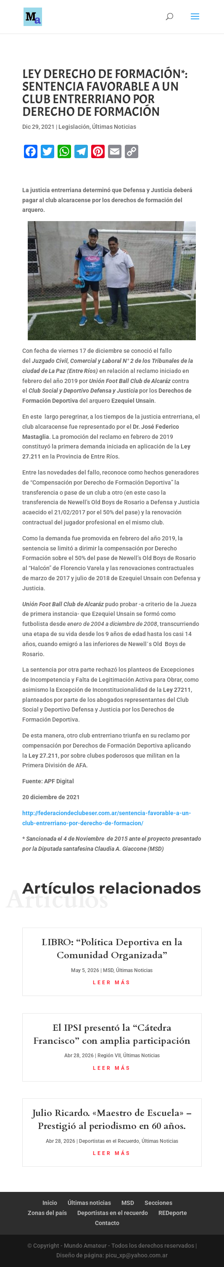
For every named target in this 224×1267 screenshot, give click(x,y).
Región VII (109, 1055)
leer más (112, 982)
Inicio (49, 1202)
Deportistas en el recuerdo (112, 1213)
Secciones (158, 1202)
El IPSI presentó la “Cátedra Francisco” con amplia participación (111, 1034)
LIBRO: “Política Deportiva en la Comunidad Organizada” (112, 949)
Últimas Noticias (114, 126)
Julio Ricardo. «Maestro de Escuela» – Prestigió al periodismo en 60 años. (112, 1119)
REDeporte (172, 1213)
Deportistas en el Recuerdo (109, 1141)
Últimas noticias (89, 1202)
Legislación (74, 126)
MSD (108, 970)
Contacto (107, 1223)
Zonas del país (47, 1213)
